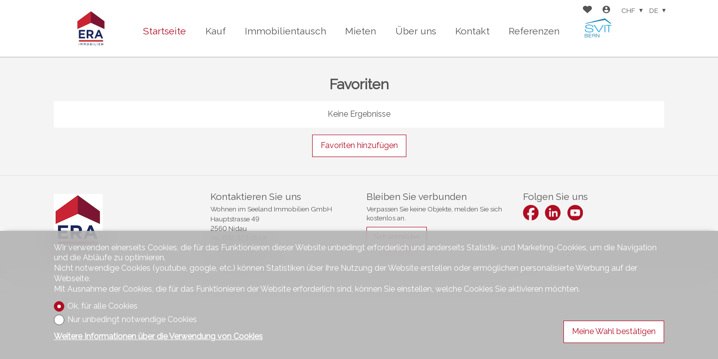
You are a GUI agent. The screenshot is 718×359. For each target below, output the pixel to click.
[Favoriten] (587, 10)
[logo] (91, 28)
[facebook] (530, 212)
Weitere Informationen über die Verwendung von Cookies (158, 336)
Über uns (415, 30)
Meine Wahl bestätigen (614, 331)
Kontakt (472, 30)
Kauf (215, 30)
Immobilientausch (285, 30)
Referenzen (534, 30)
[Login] (606, 10)
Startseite (164, 30)
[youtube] (575, 212)
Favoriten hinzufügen (359, 145)
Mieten (360, 30)
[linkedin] (552, 212)
